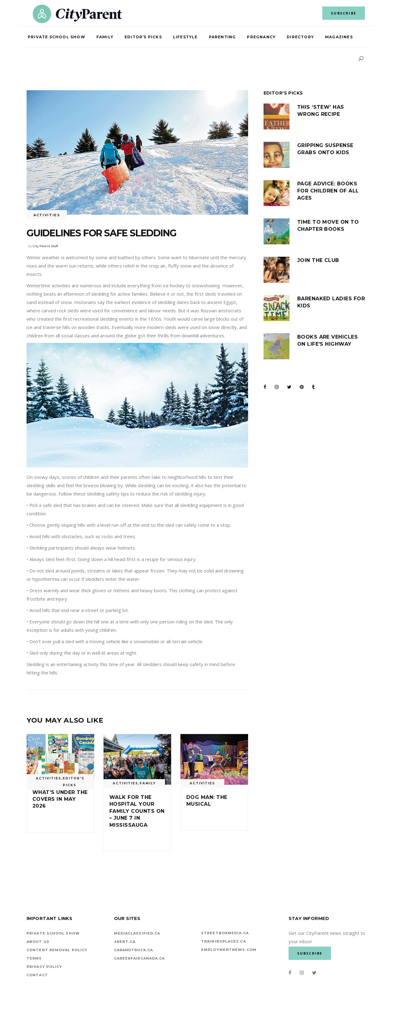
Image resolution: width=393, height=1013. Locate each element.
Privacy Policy (44, 966)
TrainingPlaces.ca (223, 941)
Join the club (318, 260)
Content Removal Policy (57, 950)
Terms (34, 958)
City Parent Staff (45, 246)
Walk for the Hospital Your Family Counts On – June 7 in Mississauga (137, 811)
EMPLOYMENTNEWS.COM (228, 950)
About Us (38, 941)
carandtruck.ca (133, 950)
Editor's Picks (73, 781)
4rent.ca (125, 941)
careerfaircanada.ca (139, 958)
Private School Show (53, 933)
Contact (37, 975)
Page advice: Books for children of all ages (328, 191)
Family (148, 783)
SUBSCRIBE (343, 13)
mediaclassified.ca (137, 933)
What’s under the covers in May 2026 (60, 799)
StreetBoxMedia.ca (225, 933)
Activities (46, 215)
